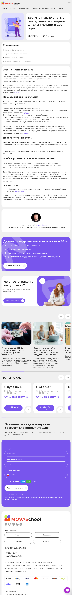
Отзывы (7, 568)
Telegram (18, 535)
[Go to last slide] (61, 316)
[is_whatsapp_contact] (28, 481)
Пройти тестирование (13, 266)
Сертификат (50, 568)
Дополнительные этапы (14, 57)
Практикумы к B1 (20, 572)
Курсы (6, 562)
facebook (17, 524)
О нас (61, 565)
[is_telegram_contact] (23, 481)
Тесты (40, 562)
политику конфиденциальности (51, 497)
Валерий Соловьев (42, 225)
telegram (5, 524)
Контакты (14, 568)
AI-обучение (47, 562)
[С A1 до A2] (48, 398)
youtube (13, 524)
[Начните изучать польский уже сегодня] (36, 254)
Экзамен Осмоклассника (15, 50)
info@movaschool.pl (15, 548)
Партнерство (8, 572)
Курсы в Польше (15, 562)
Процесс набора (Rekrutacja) (16, 54)
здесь (16, 92)
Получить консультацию (15, 488)
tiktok (21, 524)
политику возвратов (10, 499)
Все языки (53, 565)
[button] (7, 475)
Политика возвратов (11, 591)
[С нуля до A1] (17, 398)
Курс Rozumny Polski (29, 562)
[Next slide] (67, 316)
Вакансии (59, 568)
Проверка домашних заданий (14, 565)
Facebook (47, 535)
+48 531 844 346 (13, 556)
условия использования (32, 497)
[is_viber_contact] (34, 481)
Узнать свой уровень (13, 300)
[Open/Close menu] (69, 3)
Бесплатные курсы (39, 568)
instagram (9, 524)
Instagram (18, 541)
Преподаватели (39, 565)
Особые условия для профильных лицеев (22, 61)
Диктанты (29, 565)
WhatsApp (47, 541)
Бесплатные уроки (25, 568)
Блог (47, 565)
